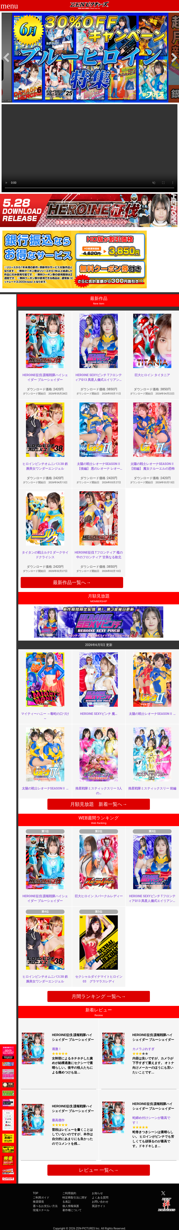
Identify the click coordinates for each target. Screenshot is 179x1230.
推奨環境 (38, 1201)
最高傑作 (58, 1120)
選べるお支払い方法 (45, 1206)
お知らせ (97, 1193)
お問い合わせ (100, 1201)
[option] (90, 58)
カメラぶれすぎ (143, 1049)
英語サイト (99, 1206)
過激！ (56, 1049)
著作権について (72, 1210)
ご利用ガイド (41, 1197)
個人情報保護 (70, 1206)
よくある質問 (100, 1197)
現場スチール (41, 1210)
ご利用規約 (69, 1193)
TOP (35, 1193)
